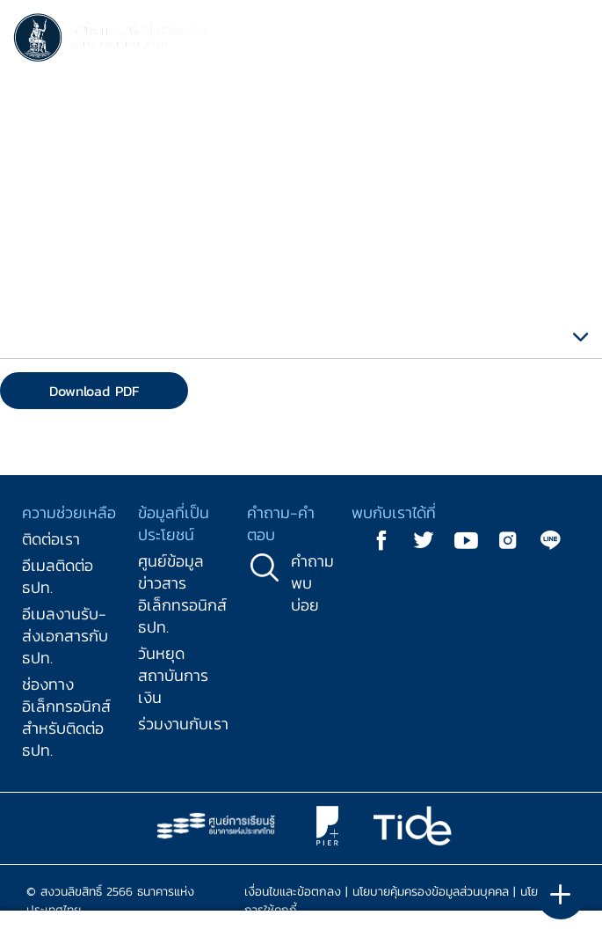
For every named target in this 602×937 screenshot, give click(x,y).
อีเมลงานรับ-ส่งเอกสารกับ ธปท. (65, 636)
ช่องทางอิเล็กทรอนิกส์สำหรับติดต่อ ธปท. (66, 717)
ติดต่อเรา (51, 539)
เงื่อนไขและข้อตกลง (292, 891)
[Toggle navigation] (571, 40)
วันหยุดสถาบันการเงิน (173, 675)
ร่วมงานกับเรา (183, 724)
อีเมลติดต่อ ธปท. (57, 576)
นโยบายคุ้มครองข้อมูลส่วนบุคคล (430, 891)
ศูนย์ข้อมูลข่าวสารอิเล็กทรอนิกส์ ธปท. (182, 594)
